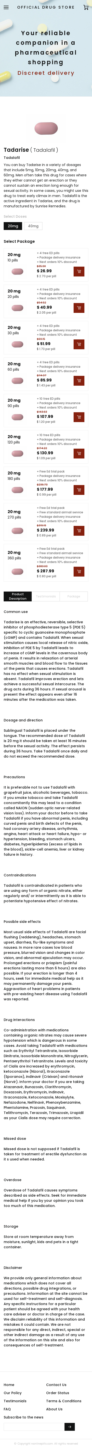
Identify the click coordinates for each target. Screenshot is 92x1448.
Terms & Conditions (63, 1401)
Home (9, 1384)
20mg (13, 226)
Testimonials (15, 1401)
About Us (54, 1409)
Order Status (57, 1392)
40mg (33, 226)
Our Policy (13, 1392)
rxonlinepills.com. (41, 1444)
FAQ (7, 1409)
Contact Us (56, 1384)
